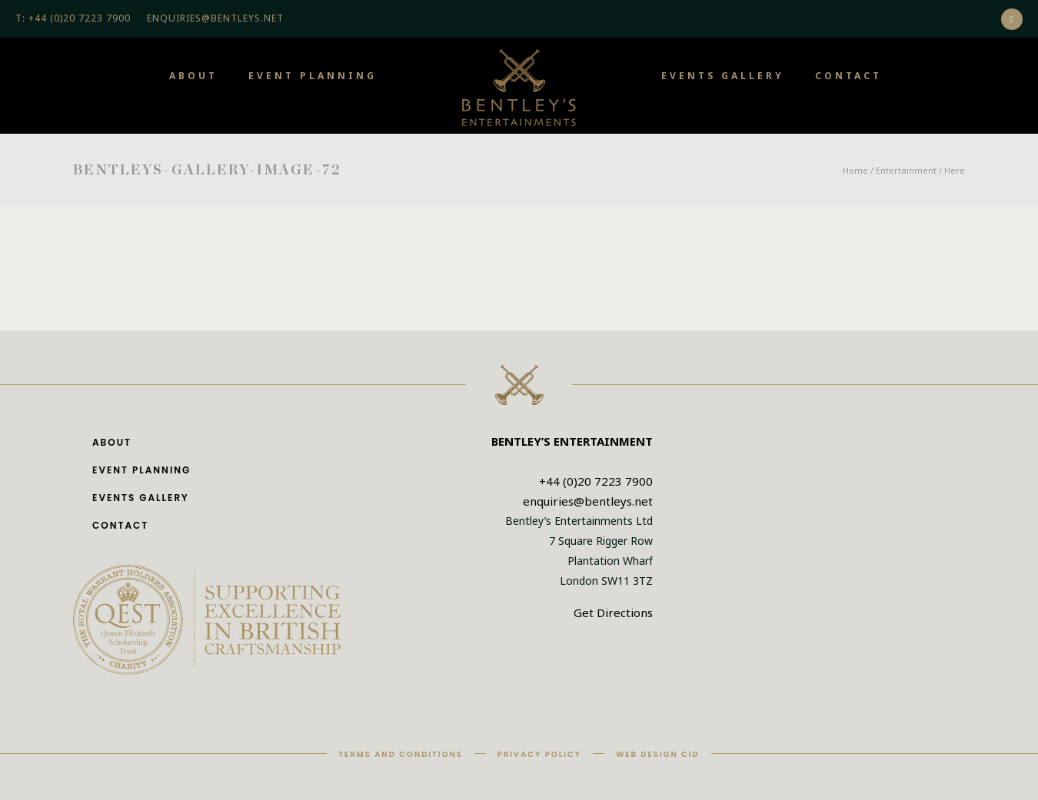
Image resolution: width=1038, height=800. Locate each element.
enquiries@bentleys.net (588, 501)
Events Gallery (722, 75)
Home (855, 170)
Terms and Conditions (400, 754)
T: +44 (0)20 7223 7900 (73, 18)
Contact (848, 75)
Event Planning (312, 75)
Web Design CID (658, 754)
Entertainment (906, 170)
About (193, 75)
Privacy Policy (539, 754)
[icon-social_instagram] (1012, 19)
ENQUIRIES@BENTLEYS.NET (215, 18)
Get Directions (613, 612)
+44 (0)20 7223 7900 (596, 481)
